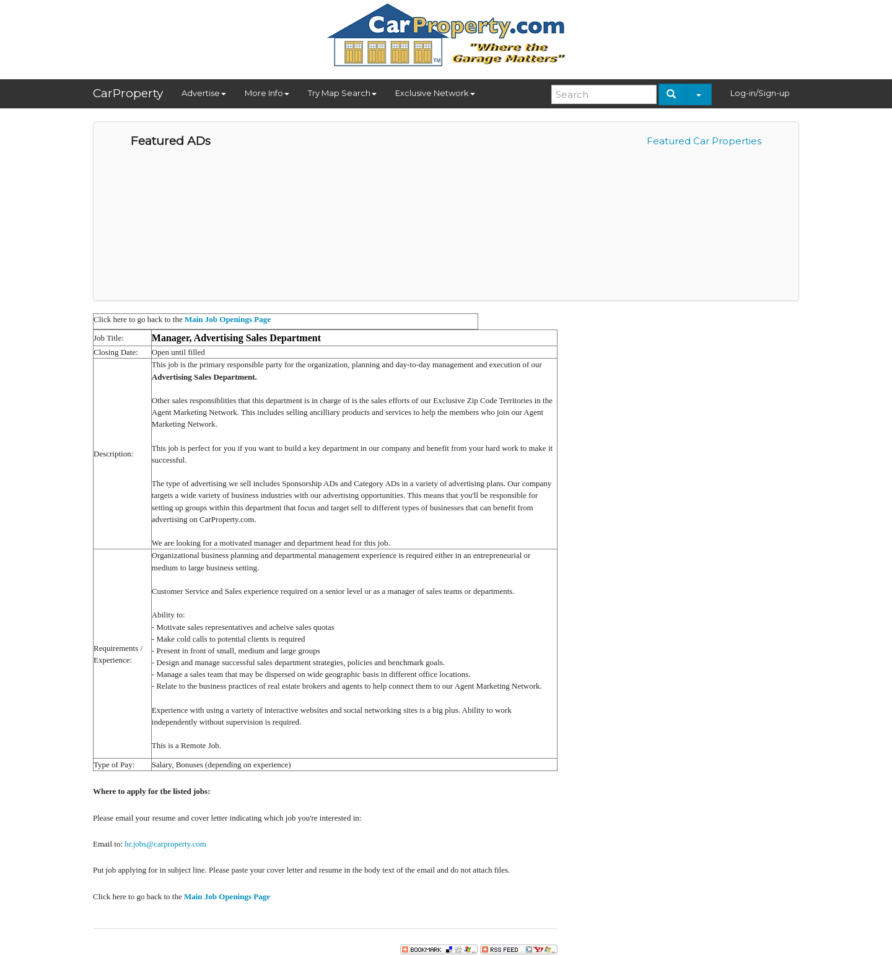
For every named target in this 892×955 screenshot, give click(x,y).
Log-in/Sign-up (760, 93)
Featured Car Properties (704, 141)
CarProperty (128, 93)
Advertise (203, 93)
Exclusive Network (435, 93)
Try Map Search (342, 93)
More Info (267, 93)
